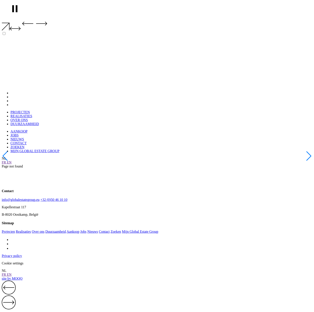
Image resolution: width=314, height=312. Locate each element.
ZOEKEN (17, 147)
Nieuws (92, 231)
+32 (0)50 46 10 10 (53, 200)
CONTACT (18, 143)
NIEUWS (17, 139)
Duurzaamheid (55, 231)
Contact (104, 231)
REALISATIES (21, 97)
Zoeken (116, 231)
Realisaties (23, 231)
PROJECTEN (20, 93)
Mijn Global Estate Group (140, 231)
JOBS (14, 135)
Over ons (38, 231)
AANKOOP (18, 131)
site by (12, 278)
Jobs (83, 231)
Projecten (8, 231)
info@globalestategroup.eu (20, 200)
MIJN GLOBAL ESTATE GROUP (34, 151)
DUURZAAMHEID (24, 105)
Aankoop (73, 231)
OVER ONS (19, 101)
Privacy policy (12, 256)
